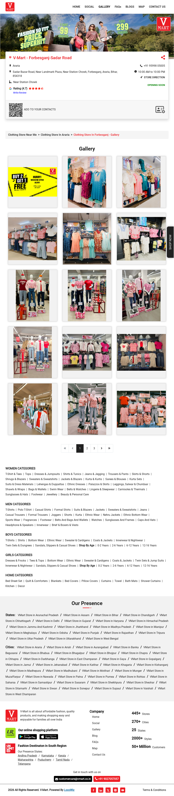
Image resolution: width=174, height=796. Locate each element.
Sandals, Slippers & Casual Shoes (55, 545)
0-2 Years (103, 545)
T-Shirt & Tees (13, 474)
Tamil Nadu (63, 759)
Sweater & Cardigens (77, 540)
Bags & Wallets (37, 489)
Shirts (21, 540)
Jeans (143, 509)
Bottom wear (36, 540)
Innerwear (42, 525)
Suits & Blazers (83, 509)
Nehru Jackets (111, 514)
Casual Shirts (43, 509)
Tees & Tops (36, 560)
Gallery (104, 6)
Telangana (24, 763)
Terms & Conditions (154, 790)
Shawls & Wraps (15, 489)
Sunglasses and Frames (119, 520)
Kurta (78, 514)
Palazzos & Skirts (99, 484)
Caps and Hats (146, 520)
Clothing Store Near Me (22, 134)
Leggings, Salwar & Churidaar (130, 484)
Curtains (106, 581)
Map (142, 6)
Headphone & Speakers (19, 525)
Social (89, 6)
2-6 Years (117, 545)
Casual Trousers (15, 514)
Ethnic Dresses (76, 484)
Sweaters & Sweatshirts (43, 479)
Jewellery (51, 494)
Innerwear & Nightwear (129, 540)
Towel (118, 581)
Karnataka (47, 755)
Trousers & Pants (118, 474)
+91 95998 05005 (154, 65)
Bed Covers (71, 581)
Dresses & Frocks (15, 560)
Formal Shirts (62, 509)
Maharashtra (25, 759)
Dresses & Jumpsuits (47, 474)
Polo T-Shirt (25, 509)
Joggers (56, 514)
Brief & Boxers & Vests (65, 525)
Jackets (100, 509)
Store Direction (152, 77)
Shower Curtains (151, 581)
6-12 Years (132, 545)
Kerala (62, 755)
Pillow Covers (90, 581)
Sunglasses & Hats (16, 494)
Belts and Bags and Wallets (71, 520)
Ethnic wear (92, 514)
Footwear (37, 494)
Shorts (68, 514)
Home (77, 6)
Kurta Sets (135, 479)
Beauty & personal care (75, 494)
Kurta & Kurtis (93, 479)
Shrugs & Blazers (15, 479)
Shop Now (170, 242)
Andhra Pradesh (27, 755)
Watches (96, 520)
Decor (21, 586)
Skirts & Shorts (141, 474)
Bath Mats (131, 581)
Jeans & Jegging (95, 474)
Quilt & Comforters (36, 581)
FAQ (118, 6)
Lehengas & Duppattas (50, 484)
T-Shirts (9, 509)
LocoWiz (69, 790)
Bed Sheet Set (13, 581)
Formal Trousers (38, 514)
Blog (95, 735)
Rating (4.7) (20, 88)
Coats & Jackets (102, 540)
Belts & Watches (76, 489)
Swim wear (56, 489)
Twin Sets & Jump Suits (149, 560)
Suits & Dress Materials (19, 484)
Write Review (20, 92)
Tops (28, 474)
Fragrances (30, 520)
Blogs (130, 6)
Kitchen (9, 586)
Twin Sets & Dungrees (18, 545)
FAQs (95, 742)
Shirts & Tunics (72, 474)
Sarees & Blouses (115, 479)
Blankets (56, 581)
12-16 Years (149, 545)
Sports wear (12, 520)
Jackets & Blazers (71, 479)
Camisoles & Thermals (131, 489)
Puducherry (44, 759)
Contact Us (157, 6)
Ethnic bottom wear (135, 514)
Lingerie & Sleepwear (102, 489)
